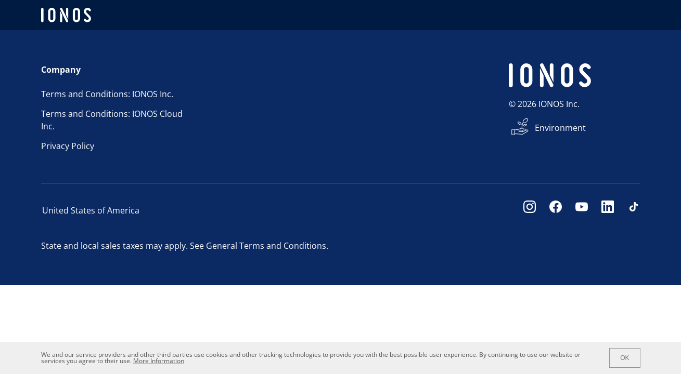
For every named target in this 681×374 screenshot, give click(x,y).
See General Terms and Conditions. (259, 245)
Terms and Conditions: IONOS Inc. (107, 94)
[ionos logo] (66, 15)
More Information (158, 360)
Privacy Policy (67, 146)
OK (624, 358)
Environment (560, 127)
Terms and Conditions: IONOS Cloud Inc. (112, 120)
